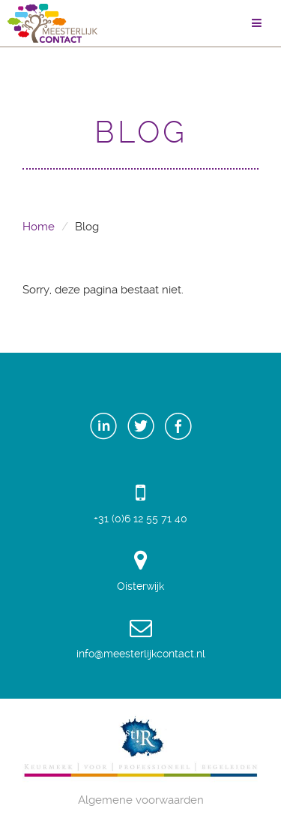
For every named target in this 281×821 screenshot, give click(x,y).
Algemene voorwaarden (141, 800)
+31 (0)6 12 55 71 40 (140, 503)
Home (38, 226)
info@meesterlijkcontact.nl (140, 638)
